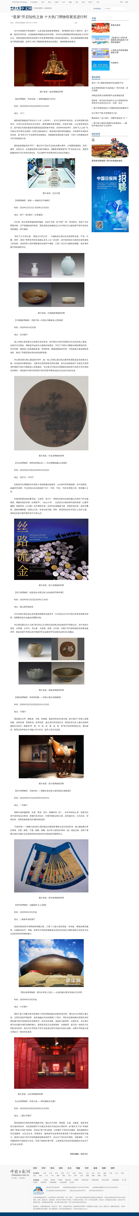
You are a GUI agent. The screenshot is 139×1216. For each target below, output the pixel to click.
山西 (62, 1173)
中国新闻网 (52, 1182)
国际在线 (68, 1180)
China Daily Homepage (19, 2)
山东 (116, 1173)
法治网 (72, 1182)
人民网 (45, 1180)
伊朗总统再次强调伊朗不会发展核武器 (108, 95)
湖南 (40, 1175)
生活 (63, 2)
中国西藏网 (115, 1180)
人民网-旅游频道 (20, 23)
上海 (87, 1173)
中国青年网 (84, 1180)
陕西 (93, 1175)
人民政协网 (63, 1182)
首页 (35, 1168)
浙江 (98, 1173)
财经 (61, 1168)
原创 (83, 2)
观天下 (91, 2)
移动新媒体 (97, 8)
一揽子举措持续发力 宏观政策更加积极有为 (110, 108)
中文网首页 (34, 2)
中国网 (60, 1180)
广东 (46, 1175)
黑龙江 (80, 1173)
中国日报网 (38, 8)
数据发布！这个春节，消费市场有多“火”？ (110, 118)
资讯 (49, 2)
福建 (104, 1173)
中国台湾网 (105, 1180)
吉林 (74, 1173)
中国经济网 (95, 1180)
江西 (110, 1173)
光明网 (35, 1182)
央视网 (76, 1180)
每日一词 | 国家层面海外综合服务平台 (108, 83)
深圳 (104, 1175)
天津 (50, 1173)
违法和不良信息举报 (52, 1187)
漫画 (95, 1168)
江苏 (93, 1173)
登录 (121, 2)
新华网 (53, 1180)
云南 (81, 1175)
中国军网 (43, 1182)
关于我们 (14, 1178)
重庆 (63, 1175)
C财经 (56, 2)
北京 (44, 1173)
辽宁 (68, 1173)
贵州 (75, 1175)
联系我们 (22, 1178)
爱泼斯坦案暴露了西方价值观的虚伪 (107, 161)
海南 (58, 1175)
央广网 (124, 1180)
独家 (104, 1168)
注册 (126, 2)
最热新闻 (96, 77)
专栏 (76, 2)
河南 (122, 1173)
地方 (98, 2)
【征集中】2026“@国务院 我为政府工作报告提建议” (119, 40)
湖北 (34, 1175)
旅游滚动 (48, 8)
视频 (70, 2)
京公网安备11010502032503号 (56, 1190)
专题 (94, 18)
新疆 (99, 1175)
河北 (56, 1173)
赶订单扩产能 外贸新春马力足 (104, 113)
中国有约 (114, 63)
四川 (69, 1175)
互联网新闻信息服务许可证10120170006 (76, 1187)
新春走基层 (115, 25)
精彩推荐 (96, 134)
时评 (42, 2)
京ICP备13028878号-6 (96, 1190)
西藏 (87, 1175)
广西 (52, 1175)
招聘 (112, 1168)
